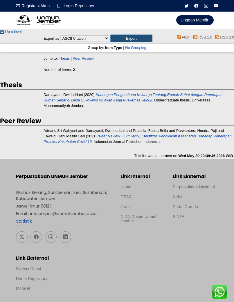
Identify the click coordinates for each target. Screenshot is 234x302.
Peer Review (83, 58)
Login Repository (79, 5)
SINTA (178, 216)
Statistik (24, 221)
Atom (182, 37)
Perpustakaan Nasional (194, 187)
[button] (131, 38)
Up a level (10, 32)
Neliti (177, 197)
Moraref (23, 288)
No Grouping (135, 48)
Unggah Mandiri (195, 20)
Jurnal (126, 207)
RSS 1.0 (201, 37)
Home (125, 187)
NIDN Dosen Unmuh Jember (139, 218)
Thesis (64, 58)
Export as (51, 38)
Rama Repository (31, 278)
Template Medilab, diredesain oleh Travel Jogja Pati (193, 230)
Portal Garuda (185, 207)
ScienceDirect (28, 269)
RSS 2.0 (223, 37)
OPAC (126, 197)
